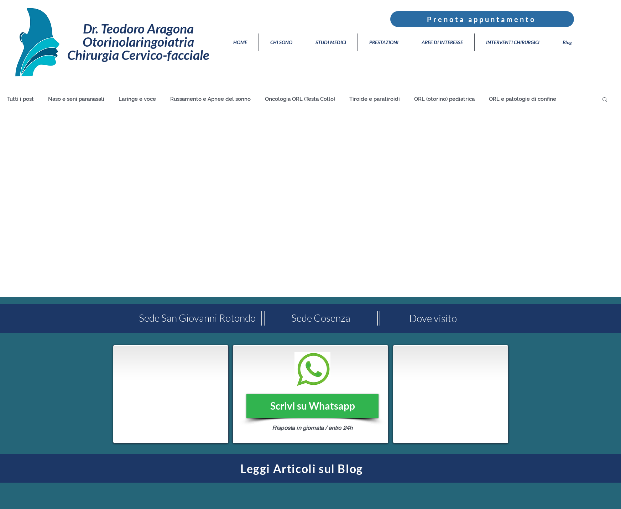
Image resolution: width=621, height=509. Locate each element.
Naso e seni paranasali (76, 99)
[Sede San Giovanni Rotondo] (197, 318)
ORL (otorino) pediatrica (444, 99)
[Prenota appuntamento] (482, 19)
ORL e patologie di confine (522, 99)
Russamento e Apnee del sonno (210, 99)
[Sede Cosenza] (321, 318)
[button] (604, 100)
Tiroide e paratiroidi (374, 99)
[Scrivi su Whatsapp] (312, 406)
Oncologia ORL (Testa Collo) (300, 99)
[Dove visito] (433, 318)
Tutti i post (20, 99)
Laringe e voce (137, 99)
